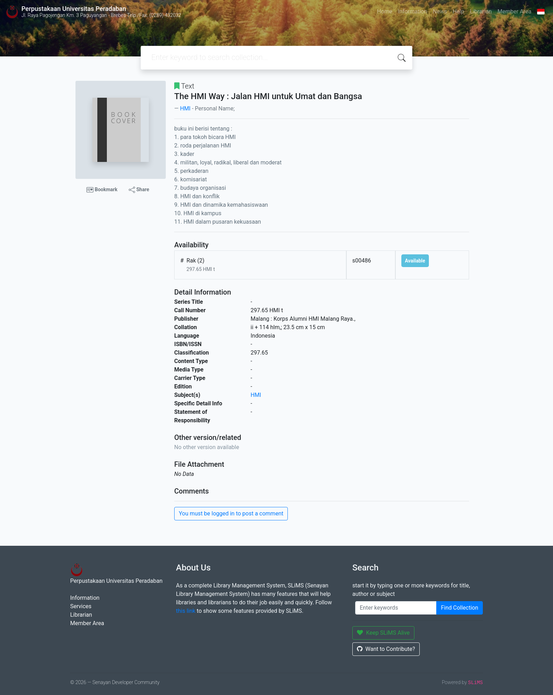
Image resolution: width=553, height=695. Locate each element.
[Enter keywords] (396, 608)
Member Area (514, 11)
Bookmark (101, 189)
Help (458, 11)
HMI (185, 108)
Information (412, 11)
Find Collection (459, 607)
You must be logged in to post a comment (231, 513)
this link (185, 611)
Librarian (481, 11)
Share (139, 190)
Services (80, 606)
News (440, 11)
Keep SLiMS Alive (383, 632)
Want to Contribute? (386, 649)
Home (384, 11)
